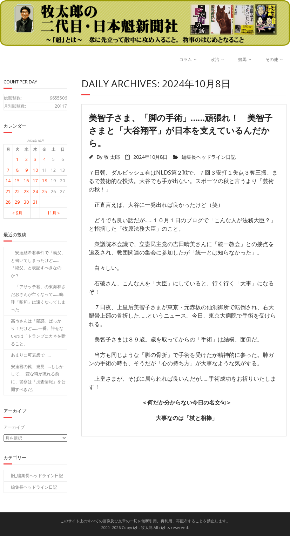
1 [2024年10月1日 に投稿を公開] (17, 159)
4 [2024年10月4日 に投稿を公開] (44, 159)
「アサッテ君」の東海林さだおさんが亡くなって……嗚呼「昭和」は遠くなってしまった (38, 298)
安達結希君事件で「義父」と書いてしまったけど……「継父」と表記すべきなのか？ (38, 264)
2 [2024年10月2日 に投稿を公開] (26, 159)
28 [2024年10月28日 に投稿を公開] (8, 202)
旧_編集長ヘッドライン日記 (37, 476)
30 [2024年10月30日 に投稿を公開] (26, 202)
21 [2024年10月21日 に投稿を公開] (8, 192)
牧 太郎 (112, 157)
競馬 (242, 59)
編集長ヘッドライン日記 (209, 157)
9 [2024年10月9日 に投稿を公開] (26, 170)
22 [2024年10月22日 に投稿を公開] (17, 192)
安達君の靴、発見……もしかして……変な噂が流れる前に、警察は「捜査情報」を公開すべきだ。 (38, 378)
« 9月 (17, 213)
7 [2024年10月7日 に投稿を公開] (8, 170)
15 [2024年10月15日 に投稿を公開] (17, 181)
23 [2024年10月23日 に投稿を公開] (26, 192)
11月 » (53, 213)
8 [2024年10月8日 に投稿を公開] (17, 170)
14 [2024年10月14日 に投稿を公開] (8, 181)
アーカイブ (14, 427)
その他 (271, 59)
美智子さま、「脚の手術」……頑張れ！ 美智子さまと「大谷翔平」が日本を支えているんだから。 (180, 130)
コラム (185, 59)
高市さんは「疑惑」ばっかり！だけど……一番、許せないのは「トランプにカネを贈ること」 (38, 332)
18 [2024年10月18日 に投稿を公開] (44, 181)
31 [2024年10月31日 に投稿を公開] (35, 202)
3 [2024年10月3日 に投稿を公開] (35, 159)
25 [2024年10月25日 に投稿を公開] (44, 192)
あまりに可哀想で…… (31, 355)
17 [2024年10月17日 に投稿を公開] (35, 181)
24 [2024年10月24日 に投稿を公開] (35, 192)
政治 (215, 59)
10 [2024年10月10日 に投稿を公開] (35, 170)
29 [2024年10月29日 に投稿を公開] (17, 202)
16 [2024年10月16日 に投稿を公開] (26, 181)
